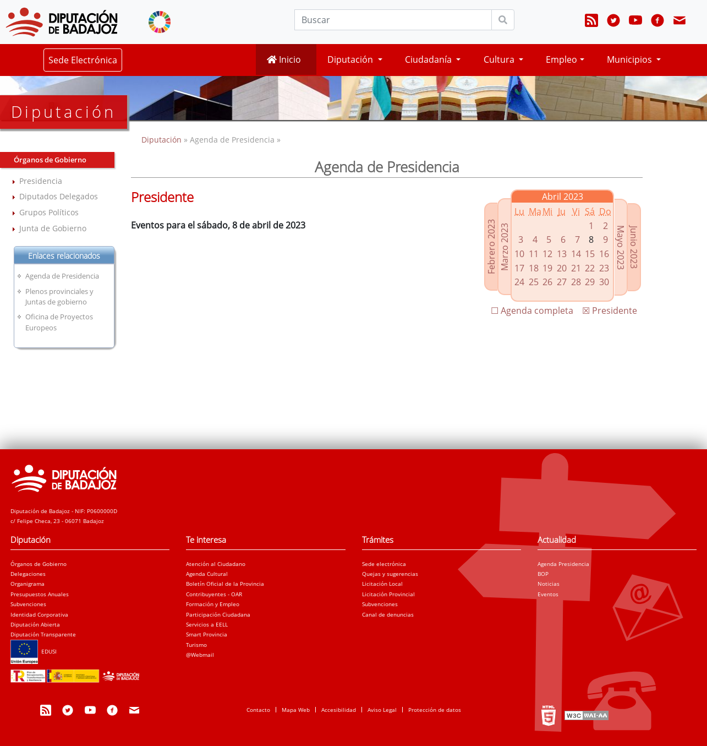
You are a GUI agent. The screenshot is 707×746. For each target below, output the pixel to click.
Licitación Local (382, 583)
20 (562, 268)
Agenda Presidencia (563, 564)
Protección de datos (434, 710)
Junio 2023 (634, 247)
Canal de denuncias (388, 614)
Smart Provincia (206, 634)
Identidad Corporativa (39, 614)
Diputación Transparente (43, 634)
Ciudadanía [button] (429, 59)
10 (519, 254)
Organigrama (27, 583)
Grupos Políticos (49, 212)
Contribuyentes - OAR (214, 594)
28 (576, 282)
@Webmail (200, 654)
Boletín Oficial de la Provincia (225, 583)
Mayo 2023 (621, 247)
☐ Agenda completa (532, 310)
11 (534, 254)
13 (562, 254)
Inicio (284, 59)
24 (519, 282)
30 (604, 282)
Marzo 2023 (504, 247)
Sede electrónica (384, 564)
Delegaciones (28, 574)
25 (534, 282)
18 (534, 268)
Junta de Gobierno (52, 228)
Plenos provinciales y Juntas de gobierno (59, 296)
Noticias (549, 583)
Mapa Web (296, 710)
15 (590, 254)
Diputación (162, 139)
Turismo (196, 645)
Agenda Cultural (207, 574)
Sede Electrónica (82, 60)
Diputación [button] (351, 59)
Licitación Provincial (388, 594)
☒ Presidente (609, 310)
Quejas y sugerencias (390, 574)
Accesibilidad (338, 710)
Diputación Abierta (35, 624)
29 (590, 282)
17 (519, 268)
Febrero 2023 (491, 246)
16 (604, 254)
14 (576, 254)
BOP (543, 574)
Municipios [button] (630, 59)
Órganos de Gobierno (38, 564)
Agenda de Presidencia (62, 276)
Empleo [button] (561, 59)
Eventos (548, 594)
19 (547, 268)
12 (547, 254)
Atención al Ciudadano (215, 564)
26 (547, 282)
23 (604, 268)
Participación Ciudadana (218, 614)
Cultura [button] (500, 59)
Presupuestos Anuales (39, 594)
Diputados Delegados (58, 196)
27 (562, 282)
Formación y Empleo (212, 604)
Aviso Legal (382, 710)
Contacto (258, 710)
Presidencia (40, 181)
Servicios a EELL (207, 624)
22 (590, 268)
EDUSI (33, 651)
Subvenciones (28, 604)
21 (576, 268)
